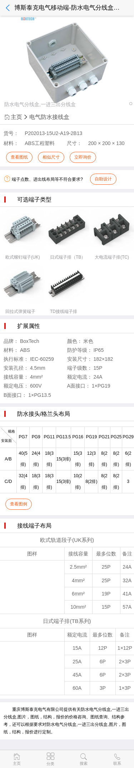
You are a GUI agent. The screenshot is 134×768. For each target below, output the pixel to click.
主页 (13, 117)
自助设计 (103, 178)
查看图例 (18, 504)
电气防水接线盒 (49, 117)
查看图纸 (19, 157)
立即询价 (82, 157)
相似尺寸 (51, 157)
